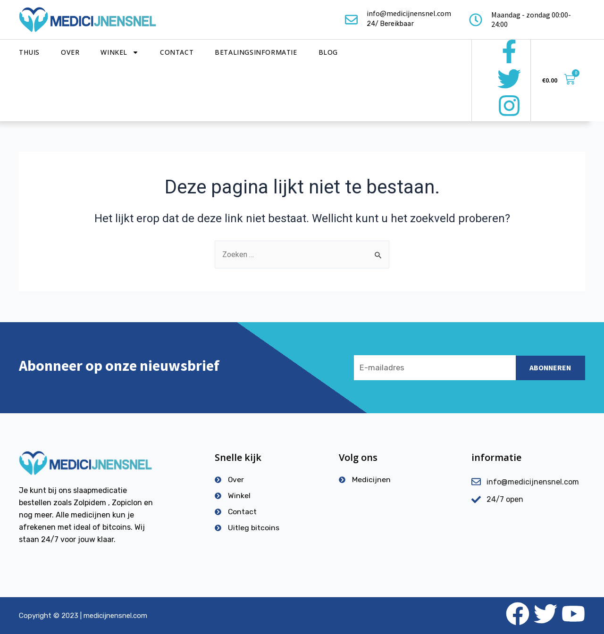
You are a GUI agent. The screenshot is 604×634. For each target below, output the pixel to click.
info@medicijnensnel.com (409, 13)
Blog (328, 52)
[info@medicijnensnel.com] (351, 19)
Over (70, 52)
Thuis (29, 52)
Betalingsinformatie (256, 52)
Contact (176, 52)
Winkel (120, 52)
